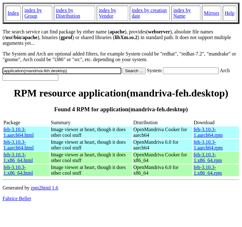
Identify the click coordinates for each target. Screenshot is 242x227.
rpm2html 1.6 (44, 187)
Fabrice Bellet (17, 198)
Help (229, 13)
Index (13, 13)
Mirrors (211, 13)
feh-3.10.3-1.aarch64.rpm (207, 132)
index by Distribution (68, 13)
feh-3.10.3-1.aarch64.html (18, 132)
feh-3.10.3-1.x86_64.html (18, 157)
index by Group (33, 13)
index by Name (182, 13)
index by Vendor (107, 13)
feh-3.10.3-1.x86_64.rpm (207, 157)
